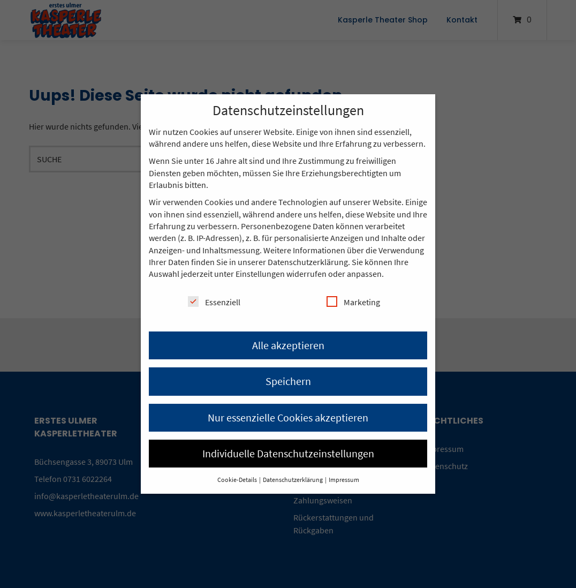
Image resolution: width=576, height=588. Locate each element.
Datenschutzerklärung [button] (293, 480)
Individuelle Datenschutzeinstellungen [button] (288, 453)
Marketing (353, 301)
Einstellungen (260, 273)
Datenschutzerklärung (308, 262)
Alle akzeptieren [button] (288, 345)
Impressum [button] (344, 480)
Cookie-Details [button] (237, 480)
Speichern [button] (288, 381)
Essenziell (214, 301)
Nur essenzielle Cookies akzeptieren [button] (288, 417)
